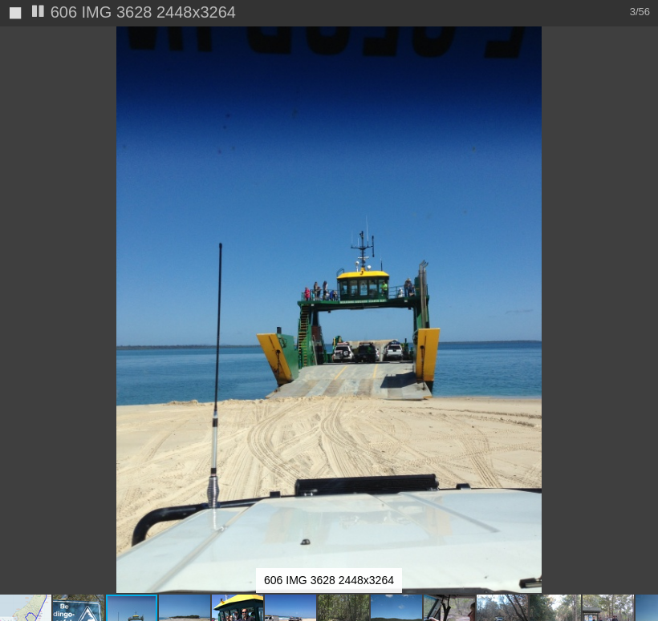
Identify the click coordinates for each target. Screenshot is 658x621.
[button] (643, 41)
